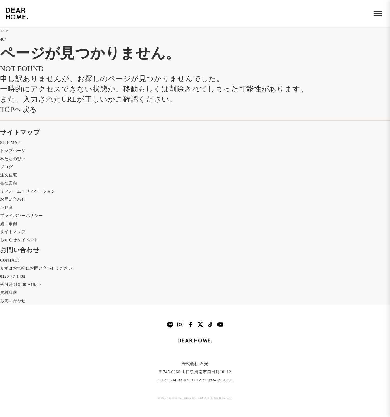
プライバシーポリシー (21, 215)
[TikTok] (210, 324)
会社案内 (8, 183)
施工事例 (8, 223)
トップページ (13, 150)
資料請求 (8, 292)
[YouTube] (220, 324)
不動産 (6, 207)
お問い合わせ (13, 199)
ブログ (6, 167)
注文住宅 (8, 175)
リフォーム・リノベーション (28, 191)
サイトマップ (13, 232)
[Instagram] (180, 324)
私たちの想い (13, 159)
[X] (200, 324)
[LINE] (170, 324)
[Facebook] (190, 324)
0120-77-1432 (12, 276)
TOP (4, 31)
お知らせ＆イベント (19, 240)
